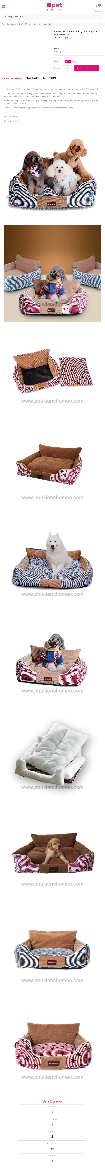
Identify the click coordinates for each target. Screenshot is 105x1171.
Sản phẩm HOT (17, 24)
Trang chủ (5, 24)
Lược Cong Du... (52, 1143)
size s (68, 61)
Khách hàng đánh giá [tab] (35, 78)
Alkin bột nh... (52, 1107)
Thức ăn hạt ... (52, 1156)
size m (75, 61)
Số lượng (57, 67)
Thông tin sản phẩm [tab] (13, 78)
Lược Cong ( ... (52, 1131)
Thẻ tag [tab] (52, 78)
